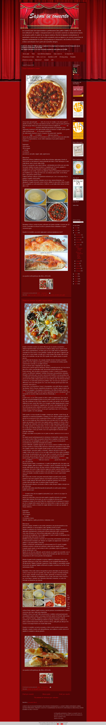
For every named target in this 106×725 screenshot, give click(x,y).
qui (38, 122)
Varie (33, 54)
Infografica (26, 135)
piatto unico (48, 295)
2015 (76, 274)
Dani (34, 135)
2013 (76, 279)
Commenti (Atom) (32, 702)
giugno (78, 244)
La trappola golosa (30, 127)
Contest (46, 60)
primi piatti (62, 295)
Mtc (52, 60)
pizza (52, 295)
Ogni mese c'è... (58, 54)
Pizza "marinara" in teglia (31, 68)
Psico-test (45, 135)
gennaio (78, 271)
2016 (76, 232)
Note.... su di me (41, 57)
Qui (24, 493)
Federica (61, 135)
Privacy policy (64, 57)
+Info (62, 723)
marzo (78, 266)
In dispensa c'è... (69, 54)
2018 (76, 228)
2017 (76, 230)
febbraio (78, 268)
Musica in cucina (27, 60)
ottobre (78, 239)
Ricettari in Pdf (52, 57)
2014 (76, 276)
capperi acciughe (32, 295)
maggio (78, 261)
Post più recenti (28, 694)
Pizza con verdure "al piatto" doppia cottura (37, 301)
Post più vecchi (64, 694)
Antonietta (63, 125)
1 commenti (44, 293)
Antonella (76, 74)
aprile (77, 263)
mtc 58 (42, 295)
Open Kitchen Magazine (44, 54)
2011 (76, 283)
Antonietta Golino (60, 394)
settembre (79, 242)
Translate (73, 57)
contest (38, 295)
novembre (79, 237)
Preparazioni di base (28, 57)
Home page (26, 54)
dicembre (78, 235)
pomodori (56, 295)
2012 (76, 281)
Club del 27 (38, 60)
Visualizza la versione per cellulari (46, 697)
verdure (47, 689)
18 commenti (44, 687)
